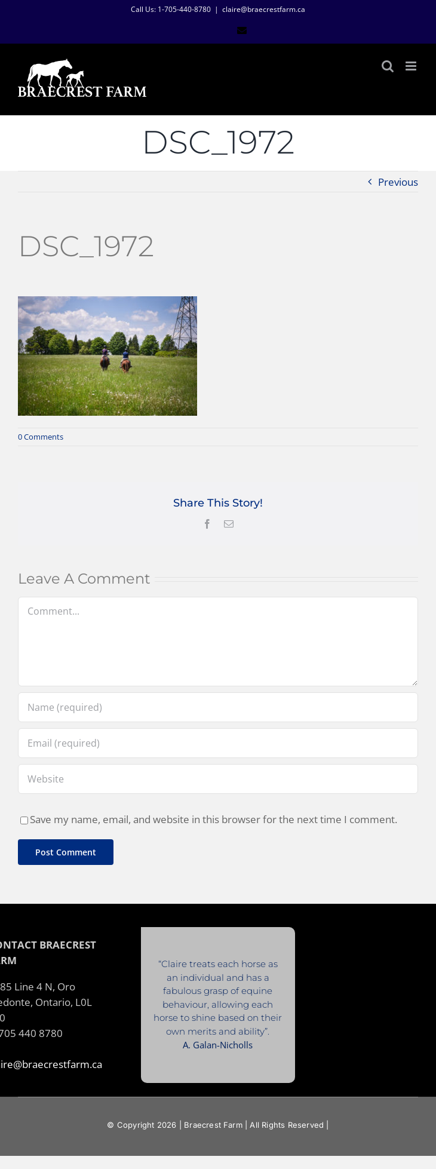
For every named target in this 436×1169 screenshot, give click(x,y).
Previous (398, 181)
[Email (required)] (218, 743)
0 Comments (40, 436)
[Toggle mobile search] (388, 66)
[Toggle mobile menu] (412, 66)
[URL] (218, 779)
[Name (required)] (218, 707)
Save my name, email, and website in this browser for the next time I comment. (213, 819)
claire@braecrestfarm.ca (263, 9)
